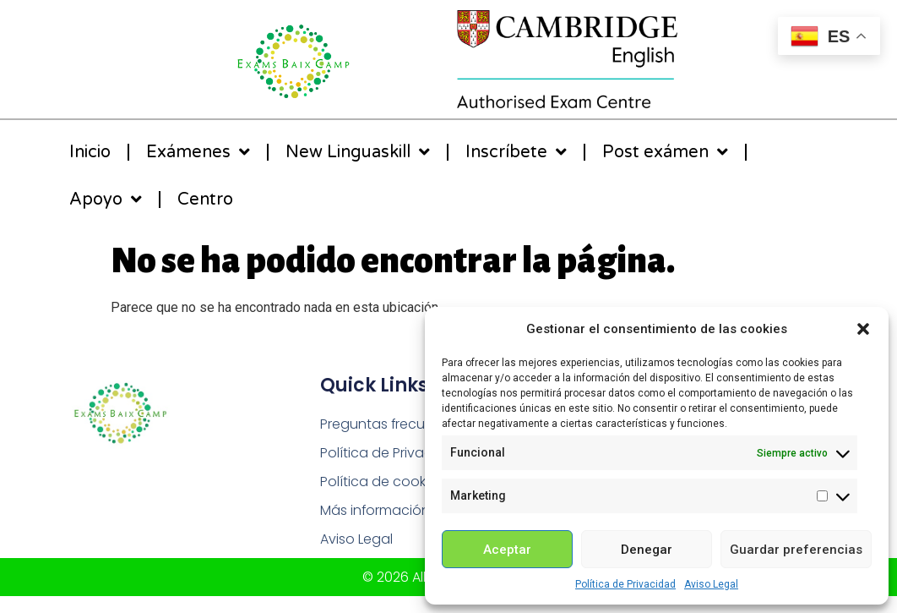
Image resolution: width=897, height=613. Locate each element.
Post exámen (665, 152)
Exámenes (198, 152)
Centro (205, 199)
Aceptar (507, 549)
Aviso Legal (711, 584)
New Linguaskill (357, 152)
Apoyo (105, 199)
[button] (863, 328)
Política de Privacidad (625, 584)
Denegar (646, 549)
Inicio (90, 152)
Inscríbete (516, 152)
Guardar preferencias (796, 549)
